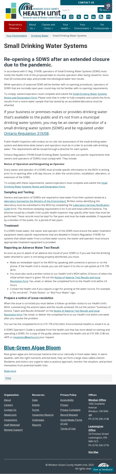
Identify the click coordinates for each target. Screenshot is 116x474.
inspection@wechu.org (26, 337)
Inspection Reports (43, 414)
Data (35, 400)
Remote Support (13, 429)
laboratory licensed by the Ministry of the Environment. (35, 201)
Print (8, 378)
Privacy (64, 405)
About (7, 400)
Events (36, 405)
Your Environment (82, 26)
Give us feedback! (103, 469)
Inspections (10, 420)
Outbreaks (38, 420)
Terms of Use (68, 428)
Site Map (93, 452)
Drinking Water (39, 35)
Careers (8, 405)
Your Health (65, 26)
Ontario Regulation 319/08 (26, 133)
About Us (32, 26)
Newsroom (10, 414)
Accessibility (67, 400)
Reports (36, 425)
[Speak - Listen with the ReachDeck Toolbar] (108, 6)
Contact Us (10, 410)
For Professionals (102, 26)
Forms (35, 410)
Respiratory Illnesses (15, 26)
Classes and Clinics (48, 26)
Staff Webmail (12, 425)
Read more (10, 371)
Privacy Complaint (70, 410)
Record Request (69, 414)
